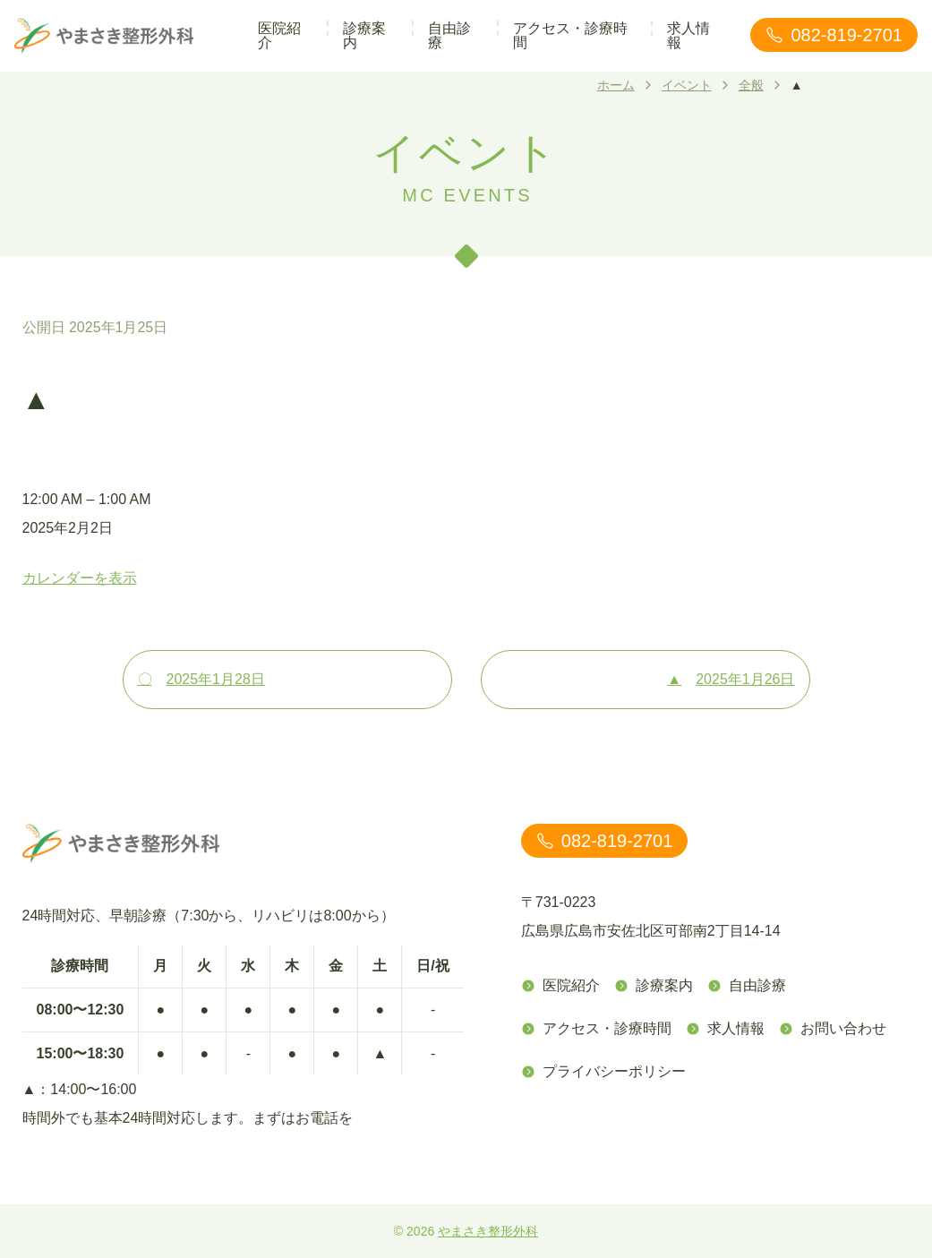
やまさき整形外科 (488, 1231)
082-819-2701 (833, 35)
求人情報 (688, 35)
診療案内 (364, 35)
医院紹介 (279, 35)
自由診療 (449, 35)
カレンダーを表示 (79, 578)
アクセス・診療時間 (570, 35)
